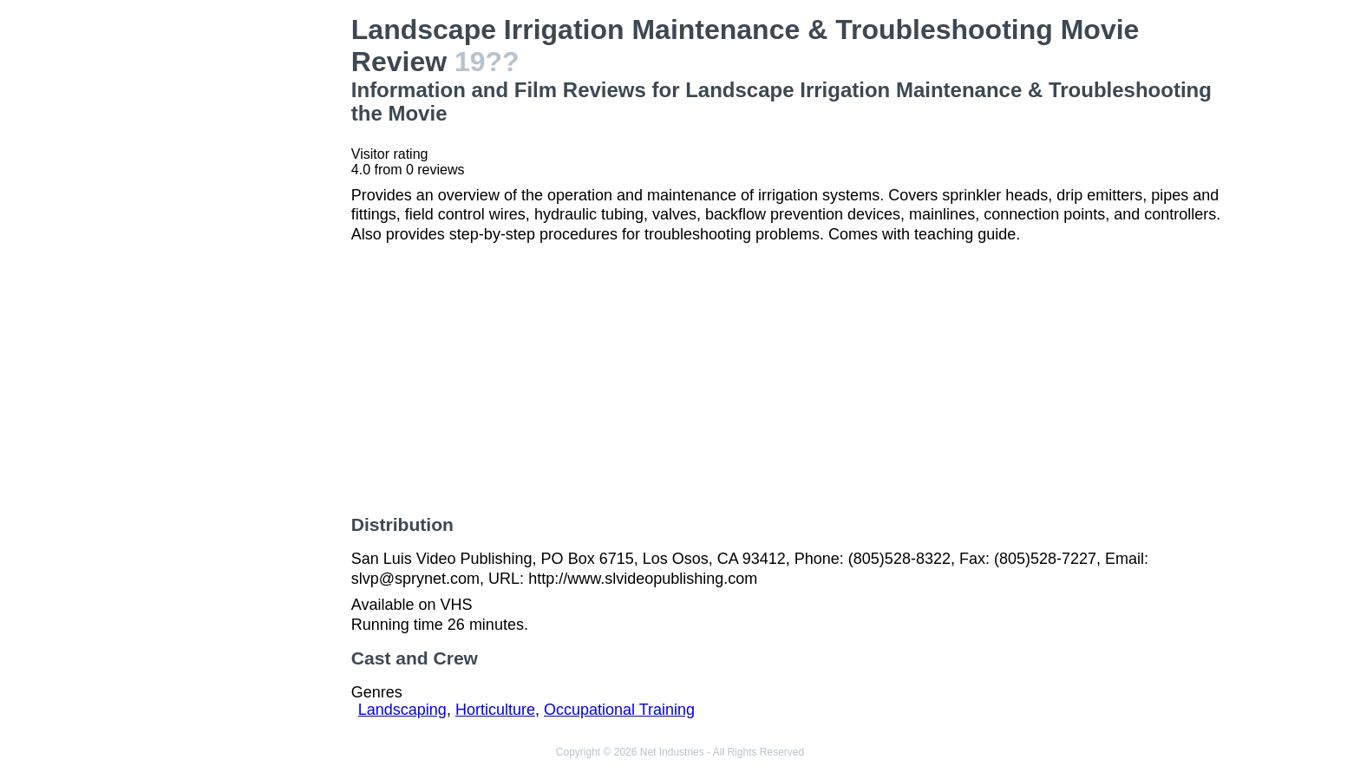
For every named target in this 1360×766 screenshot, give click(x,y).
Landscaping (402, 709)
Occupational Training (619, 709)
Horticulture (495, 709)
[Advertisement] (236, 274)
